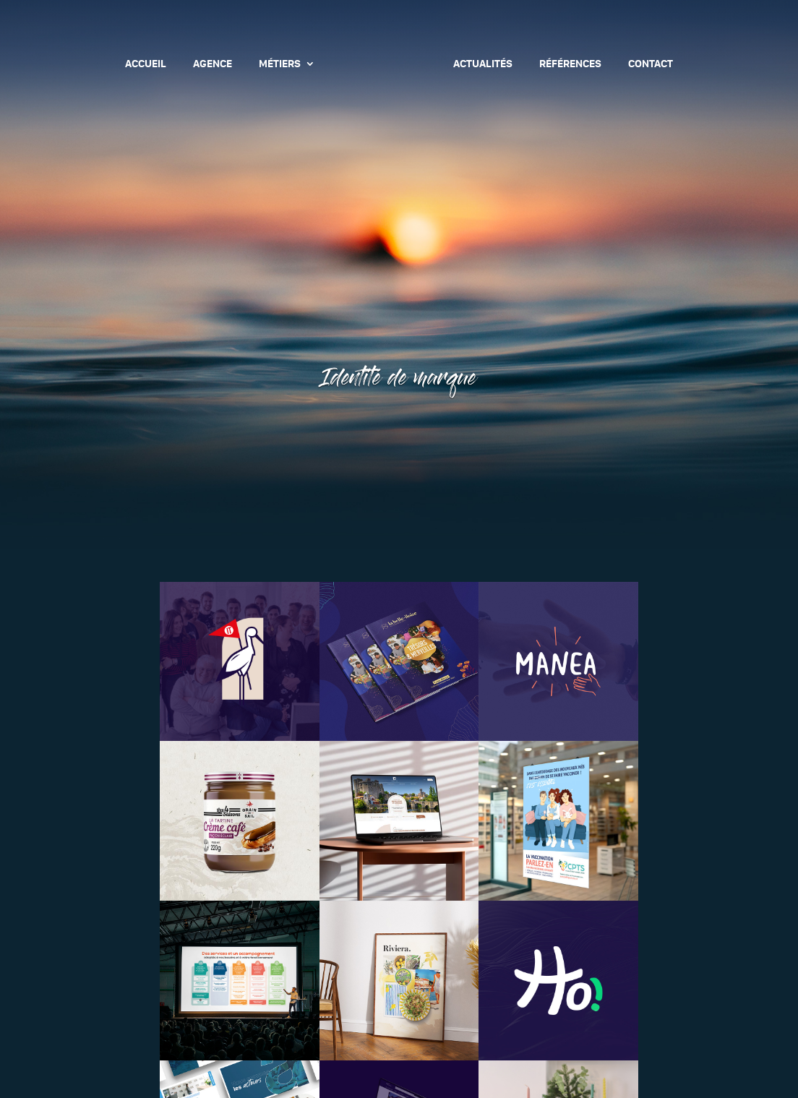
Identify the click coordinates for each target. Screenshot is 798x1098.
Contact (650, 64)
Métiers (280, 64)
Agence (212, 64)
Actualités (482, 64)
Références (570, 64)
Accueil (145, 64)
